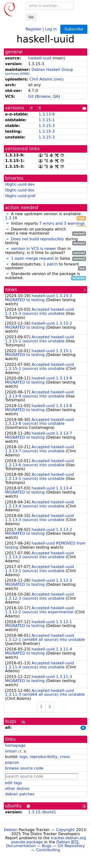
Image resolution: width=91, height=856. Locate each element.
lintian (11, 751)
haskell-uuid (39, 58)
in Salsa (45, 259)
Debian (11, 829)
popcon (12, 762)
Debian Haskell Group (52, 69)
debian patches (20, 794)
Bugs (47, 846)
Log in (51, 29)
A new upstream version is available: (45, 216)
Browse (43, 96)
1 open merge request (32, 258)
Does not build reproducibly (37, 239)
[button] (7, 214)
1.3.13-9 (47, 114)
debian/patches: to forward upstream (45, 266)
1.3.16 (11, 218)
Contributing (48, 850)
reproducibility (43, 756)
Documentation (21, 846)
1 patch (50, 264)
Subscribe (73, 29)
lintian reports (45, 224)
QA (56, 96)
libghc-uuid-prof (20, 196)
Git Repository (71, 846)
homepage (15, 745)
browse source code (24, 768)
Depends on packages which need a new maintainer (45, 231)
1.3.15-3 (47, 125)
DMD (24, 73)
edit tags (13, 783)
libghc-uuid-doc (20, 190)
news (11, 289)
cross (65, 756)
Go (31, 17)
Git (31, 96)
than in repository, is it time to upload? (45, 251)
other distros (17, 788)
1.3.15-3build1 (42, 812)
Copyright (65, 829)
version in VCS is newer (33, 248)
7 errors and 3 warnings (62, 223)
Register (34, 29)
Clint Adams (40, 79)
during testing (45, 241)
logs (23, 756)
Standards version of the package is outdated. (45, 276)
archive (12, 73)
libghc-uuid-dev (20, 184)
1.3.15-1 (47, 120)
